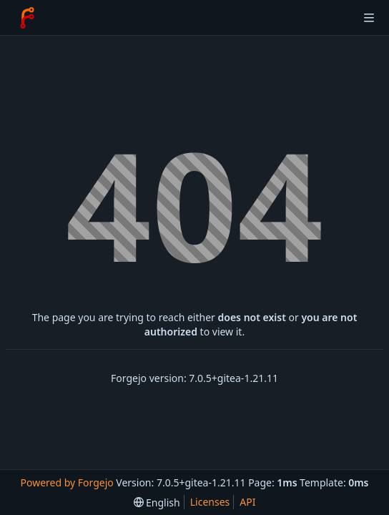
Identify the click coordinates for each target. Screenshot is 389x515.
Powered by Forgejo (66, 482)
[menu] (157, 502)
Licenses (210, 502)
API (247, 502)
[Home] (27, 18)
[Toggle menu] (369, 18)
